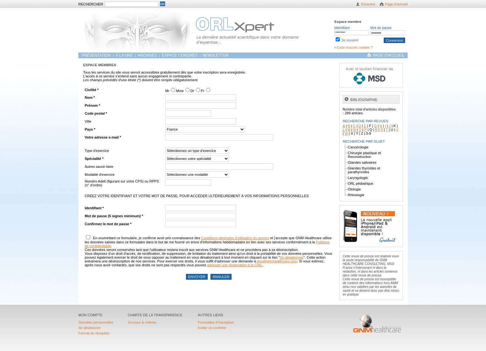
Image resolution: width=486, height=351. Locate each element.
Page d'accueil (396, 4)
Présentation (97, 55)
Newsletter (216, 55)
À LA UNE (124, 55)
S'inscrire (368, 4)
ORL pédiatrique (360, 183)
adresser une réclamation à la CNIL (234, 265)
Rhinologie (356, 195)
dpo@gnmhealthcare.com (277, 261)
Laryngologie (358, 178)
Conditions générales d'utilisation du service (235, 238)
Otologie (354, 189)
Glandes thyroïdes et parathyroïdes (364, 170)
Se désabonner (292, 257)
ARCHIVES (147, 55)
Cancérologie (358, 147)
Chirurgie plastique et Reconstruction (364, 155)
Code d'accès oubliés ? (355, 47)
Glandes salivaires (362, 162)
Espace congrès (180, 55)
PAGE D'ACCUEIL (388, 55)
